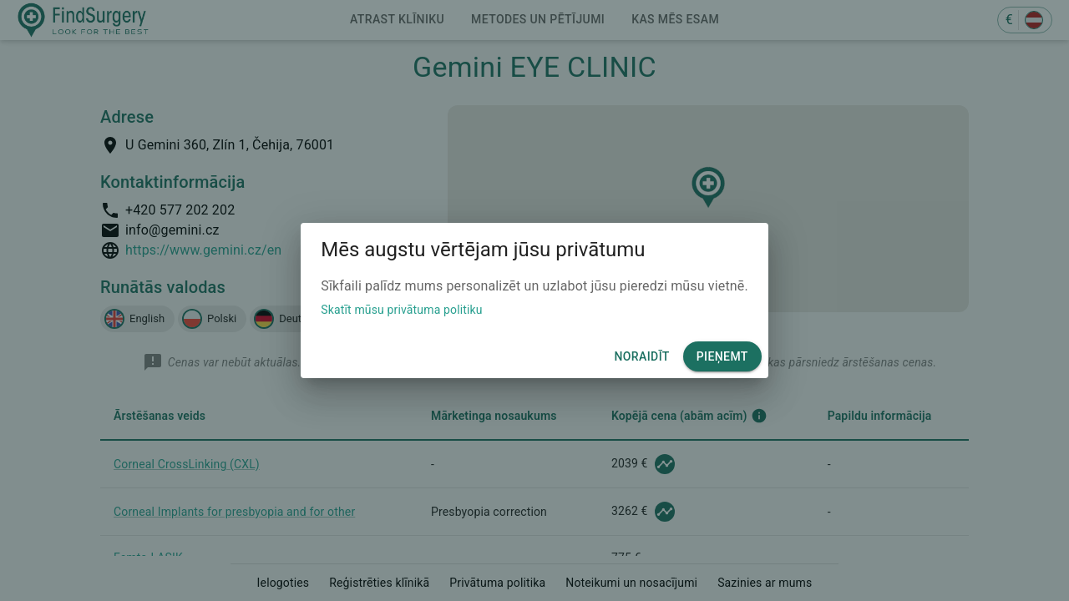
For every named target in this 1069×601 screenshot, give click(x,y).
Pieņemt (722, 356)
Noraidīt (641, 356)
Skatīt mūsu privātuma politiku (401, 309)
